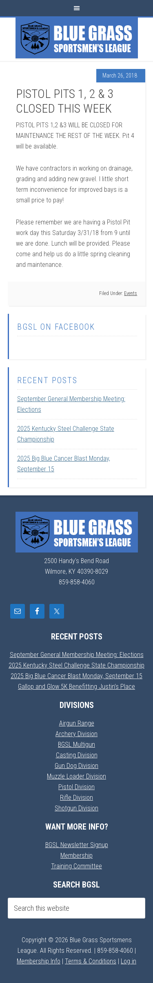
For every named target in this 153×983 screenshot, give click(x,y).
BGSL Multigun (76, 744)
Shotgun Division (76, 808)
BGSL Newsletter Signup (76, 845)
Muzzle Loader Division (76, 776)
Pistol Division (76, 787)
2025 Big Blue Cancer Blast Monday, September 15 (76, 676)
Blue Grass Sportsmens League (77, 38)
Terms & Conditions (90, 961)
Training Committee (76, 866)
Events (130, 293)
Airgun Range (76, 723)
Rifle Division (76, 797)
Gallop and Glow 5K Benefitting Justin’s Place (76, 686)
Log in (128, 961)
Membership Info (38, 961)
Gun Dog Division (76, 766)
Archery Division (76, 734)
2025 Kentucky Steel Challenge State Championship (76, 665)
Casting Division (77, 755)
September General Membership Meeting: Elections (77, 655)
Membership (76, 855)
